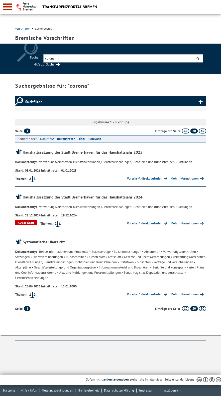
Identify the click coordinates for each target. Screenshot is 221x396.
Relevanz (95, 139)
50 (202, 131)
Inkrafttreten (66, 139)
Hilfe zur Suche (44, 64)
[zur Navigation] (7, 7)
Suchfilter (33, 101)
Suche (34, 57)
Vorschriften (24, 28)
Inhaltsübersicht (170, 390)
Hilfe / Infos (28, 390)
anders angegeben (116, 379)
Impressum (146, 390)
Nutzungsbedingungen (57, 390)
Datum (44, 139)
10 (185, 131)
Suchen (198, 59)
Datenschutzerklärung (119, 390)
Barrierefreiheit (88, 390)
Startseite (8, 390)
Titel (82, 139)
